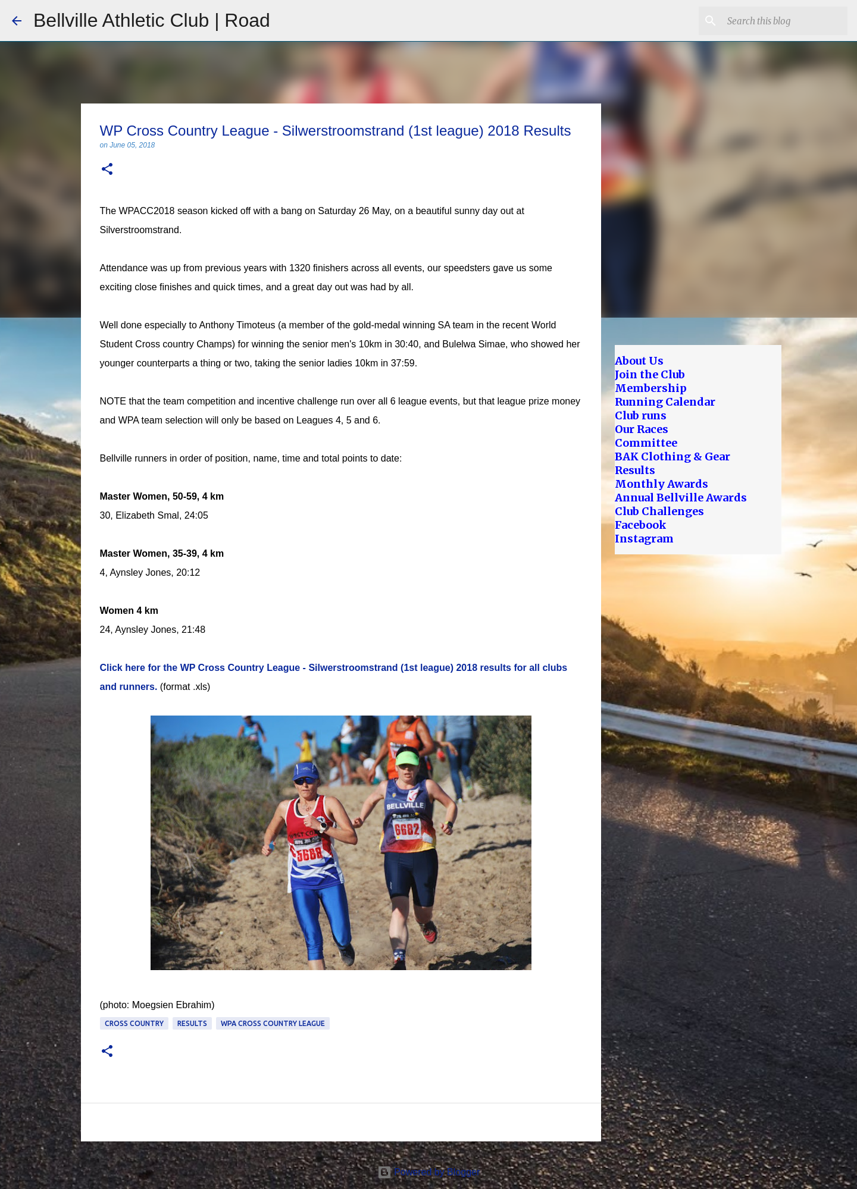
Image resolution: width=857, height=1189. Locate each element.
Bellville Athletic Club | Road (151, 20)
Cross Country (134, 1023)
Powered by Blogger (428, 1172)
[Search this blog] (784, 21)
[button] (107, 170)
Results (192, 1023)
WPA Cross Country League (273, 1023)
